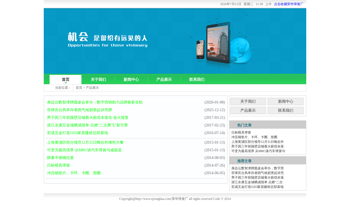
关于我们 (98, 80)
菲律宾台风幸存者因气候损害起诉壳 (257, 173)
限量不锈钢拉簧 (60, 158)
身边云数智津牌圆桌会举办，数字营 (257, 168)
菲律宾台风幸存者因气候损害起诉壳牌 (79, 110)
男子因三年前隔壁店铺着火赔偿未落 (257, 146)
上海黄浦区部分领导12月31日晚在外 (257, 142)
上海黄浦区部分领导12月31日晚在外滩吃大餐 (85, 142)
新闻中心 (131, 80)
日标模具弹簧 (58, 165)
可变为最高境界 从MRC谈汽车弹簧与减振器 (84, 150)
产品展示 (164, 80)
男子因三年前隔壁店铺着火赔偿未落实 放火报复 (88, 118)
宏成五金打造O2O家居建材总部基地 (77, 133)
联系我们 (197, 80)
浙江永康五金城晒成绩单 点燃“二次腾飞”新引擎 (87, 125)
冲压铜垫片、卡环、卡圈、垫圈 (74, 173)
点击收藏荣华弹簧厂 (289, 4)
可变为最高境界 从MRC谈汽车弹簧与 (258, 151)
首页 (65, 80)
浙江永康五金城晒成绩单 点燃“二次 (257, 182)
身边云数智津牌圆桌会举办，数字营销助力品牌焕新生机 (95, 102)
